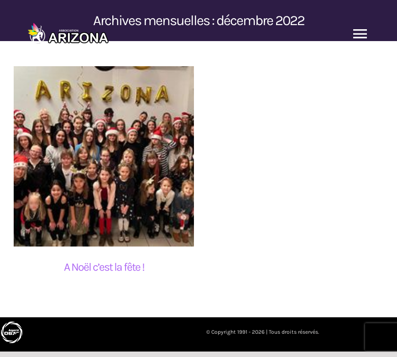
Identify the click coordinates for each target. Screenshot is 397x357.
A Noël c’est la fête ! (104, 266)
